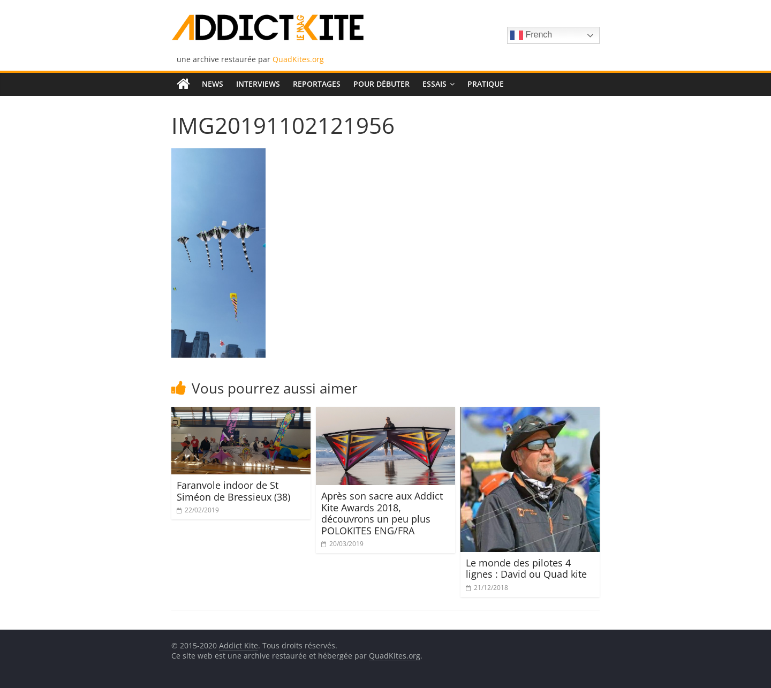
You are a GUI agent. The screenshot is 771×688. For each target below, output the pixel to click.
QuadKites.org (298, 59)
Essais (434, 84)
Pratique (485, 84)
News (212, 84)
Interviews (258, 84)
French (531, 35)
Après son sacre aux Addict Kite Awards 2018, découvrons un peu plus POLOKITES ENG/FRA (382, 513)
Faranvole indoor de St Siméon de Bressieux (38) (233, 491)
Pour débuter (381, 84)
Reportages (317, 84)
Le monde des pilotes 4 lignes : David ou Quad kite (526, 568)
